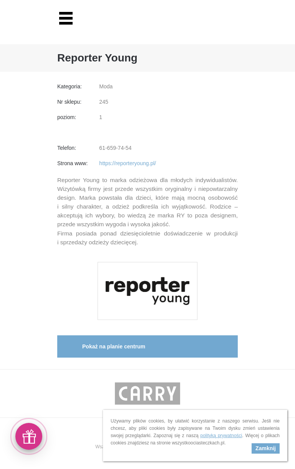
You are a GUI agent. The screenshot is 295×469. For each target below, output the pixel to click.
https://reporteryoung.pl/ (127, 163)
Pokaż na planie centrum (113, 346)
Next (232, 393)
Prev (63, 393)
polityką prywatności (221, 435)
